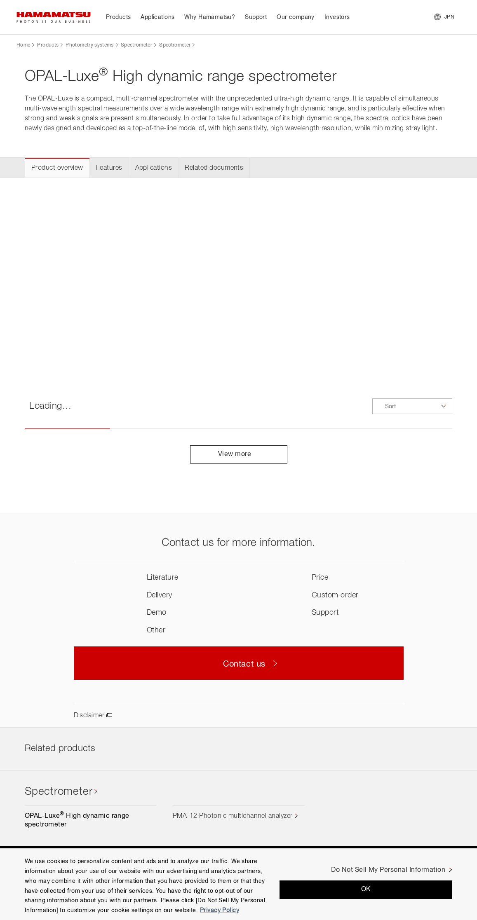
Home (23, 45)
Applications (153, 168)
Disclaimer (89, 715)
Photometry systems (89, 45)
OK (366, 889)
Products (48, 45)
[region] (238, 884)
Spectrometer (136, 45)
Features (109, 168)
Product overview (57, 168)
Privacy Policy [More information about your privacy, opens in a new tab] (219, 910)
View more (238, 454)
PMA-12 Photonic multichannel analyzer (233, 816)
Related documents (214, 168)
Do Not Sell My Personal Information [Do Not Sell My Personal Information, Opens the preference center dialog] (388, 870)
